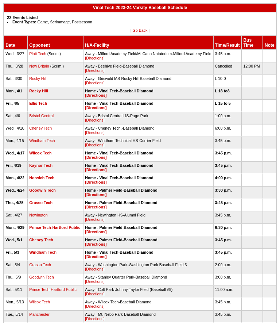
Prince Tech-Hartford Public (54, 227)
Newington (38, 215)
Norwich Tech (41, 178)
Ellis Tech (38, 103)
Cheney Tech (40, 128)
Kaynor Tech (40, 165)
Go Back (140, 30)
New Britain (39, 66)
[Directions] (94, 58)
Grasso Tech (40, 202)
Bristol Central (41, 116)
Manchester (39, 314)
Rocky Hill (37, 78)
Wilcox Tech (40, 153)
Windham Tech (42, 140)
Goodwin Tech (42, 190)
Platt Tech (37, 53)
